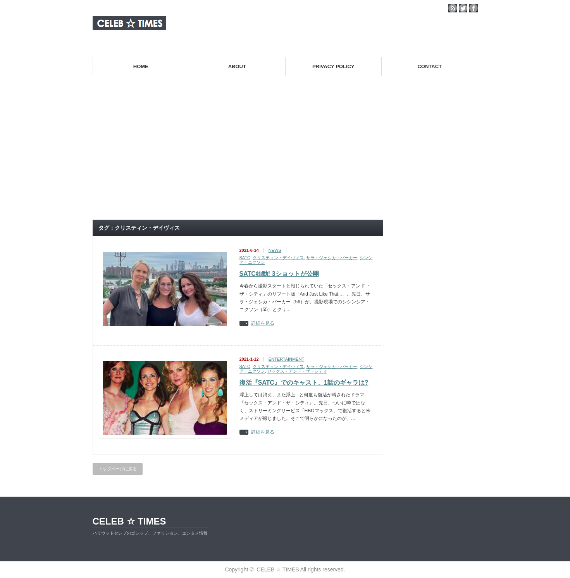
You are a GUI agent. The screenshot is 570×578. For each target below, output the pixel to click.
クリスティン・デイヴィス (278, 257)
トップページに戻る (117, 468)
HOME (140, 66)
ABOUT (237, 66)
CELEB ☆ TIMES (129, 521)
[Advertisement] (285, 156)
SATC (245, 257)
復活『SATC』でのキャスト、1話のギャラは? (304, 382)
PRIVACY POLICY (333, 66)
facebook (473, 8)
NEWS (275, 250)
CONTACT (429, 66)
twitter (463, 8)
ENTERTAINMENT (287, 359)
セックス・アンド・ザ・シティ (297, 371)
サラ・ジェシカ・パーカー (331, 257)
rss (452, 8)
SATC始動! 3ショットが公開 (279, 273)
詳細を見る (262, 323)
